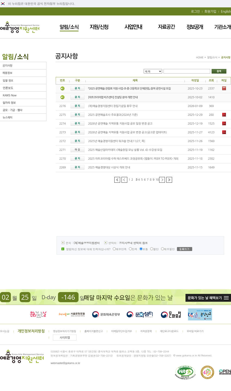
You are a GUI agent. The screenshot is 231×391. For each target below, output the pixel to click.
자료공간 (166, 27)
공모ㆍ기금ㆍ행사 (23, 109)
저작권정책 (146, 331)
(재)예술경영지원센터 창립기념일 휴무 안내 (113, 106)
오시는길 (4, 331)
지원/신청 (99, 27)
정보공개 (194, 27)
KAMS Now (23, 95)
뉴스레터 (23, 117)
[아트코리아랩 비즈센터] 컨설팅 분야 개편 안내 (113, 97)
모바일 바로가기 (195, 331)
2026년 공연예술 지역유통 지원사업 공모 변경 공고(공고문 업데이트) (127, 132)
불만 (154, 249)
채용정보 (23, 73)
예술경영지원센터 (19, 27)
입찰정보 (23, 80)
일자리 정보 (23, 102)
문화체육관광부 (106, 314)
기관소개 (222, 27)
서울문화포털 (72, 314)
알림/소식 (69, 27)
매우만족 (120, 249)
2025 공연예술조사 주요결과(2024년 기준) (113, 114)
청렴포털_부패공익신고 (200, 314)
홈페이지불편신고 (93, 331)
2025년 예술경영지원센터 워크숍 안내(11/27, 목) (116, 141)
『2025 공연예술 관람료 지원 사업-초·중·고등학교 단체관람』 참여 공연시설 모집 (129, 88)
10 (157, 179)
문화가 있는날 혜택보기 (208, 298)
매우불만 (168, 249)
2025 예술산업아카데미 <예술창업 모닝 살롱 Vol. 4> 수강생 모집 (125, 150)
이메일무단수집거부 (121, 331)
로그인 (195, 11)
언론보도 (23, 87)
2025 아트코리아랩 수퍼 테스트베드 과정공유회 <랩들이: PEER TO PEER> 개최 (133, 158)
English (226, 11)
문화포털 (171, 314)
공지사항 (23, 65)
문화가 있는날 (38, 314)
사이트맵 (65, 337)
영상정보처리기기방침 (64, 331)
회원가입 (210, 11)
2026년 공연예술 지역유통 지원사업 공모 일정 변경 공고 (120, 123)
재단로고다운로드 (169, 331)
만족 (133, 249)
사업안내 (133, 27)
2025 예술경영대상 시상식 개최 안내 (109, 167)
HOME (200, 57)
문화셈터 (140, 314)
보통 (144, 249)
